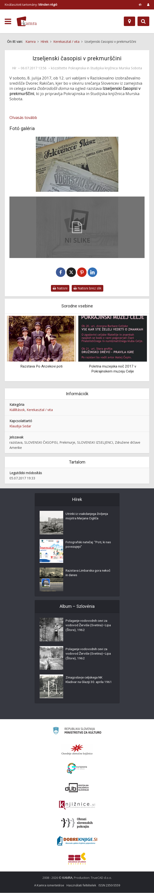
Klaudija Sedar (20, 426)
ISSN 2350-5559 (109, 885)
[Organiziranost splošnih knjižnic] (77, 750)
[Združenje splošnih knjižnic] (77, 859)
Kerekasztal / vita (40, 410)
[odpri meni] (8, 21)
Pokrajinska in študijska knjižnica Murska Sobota (105, 68)
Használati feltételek (81, 885)
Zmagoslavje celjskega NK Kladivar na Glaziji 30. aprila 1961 (85, 683)
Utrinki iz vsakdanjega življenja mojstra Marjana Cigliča (88, 517)
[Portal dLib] (77, 788)
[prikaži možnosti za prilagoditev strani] (140, 4)
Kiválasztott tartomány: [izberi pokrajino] (31, 4)
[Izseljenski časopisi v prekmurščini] (77, 164)
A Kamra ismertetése (49, 885)
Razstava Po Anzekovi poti (41, 366)
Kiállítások (17, 410)
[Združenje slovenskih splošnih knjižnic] (77, 805)
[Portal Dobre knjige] (77, 841)
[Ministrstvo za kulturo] (77, 732)
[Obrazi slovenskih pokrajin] (77, 823)
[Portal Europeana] (77, 769)
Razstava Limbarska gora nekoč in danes (85, 573)
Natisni (60, 288)
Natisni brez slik (87, 288)
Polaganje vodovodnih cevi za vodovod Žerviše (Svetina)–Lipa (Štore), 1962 (87, 626)
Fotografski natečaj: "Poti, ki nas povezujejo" (86, 545)
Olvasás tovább (23, 117)
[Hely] (129, 21)
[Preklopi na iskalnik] (143, 21)
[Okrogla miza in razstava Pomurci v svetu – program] (77, 227)
